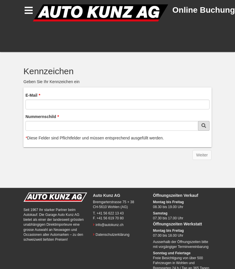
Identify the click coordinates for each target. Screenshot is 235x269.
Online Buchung (203, 9)
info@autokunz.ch (109, 225)
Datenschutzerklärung (112, 235)
